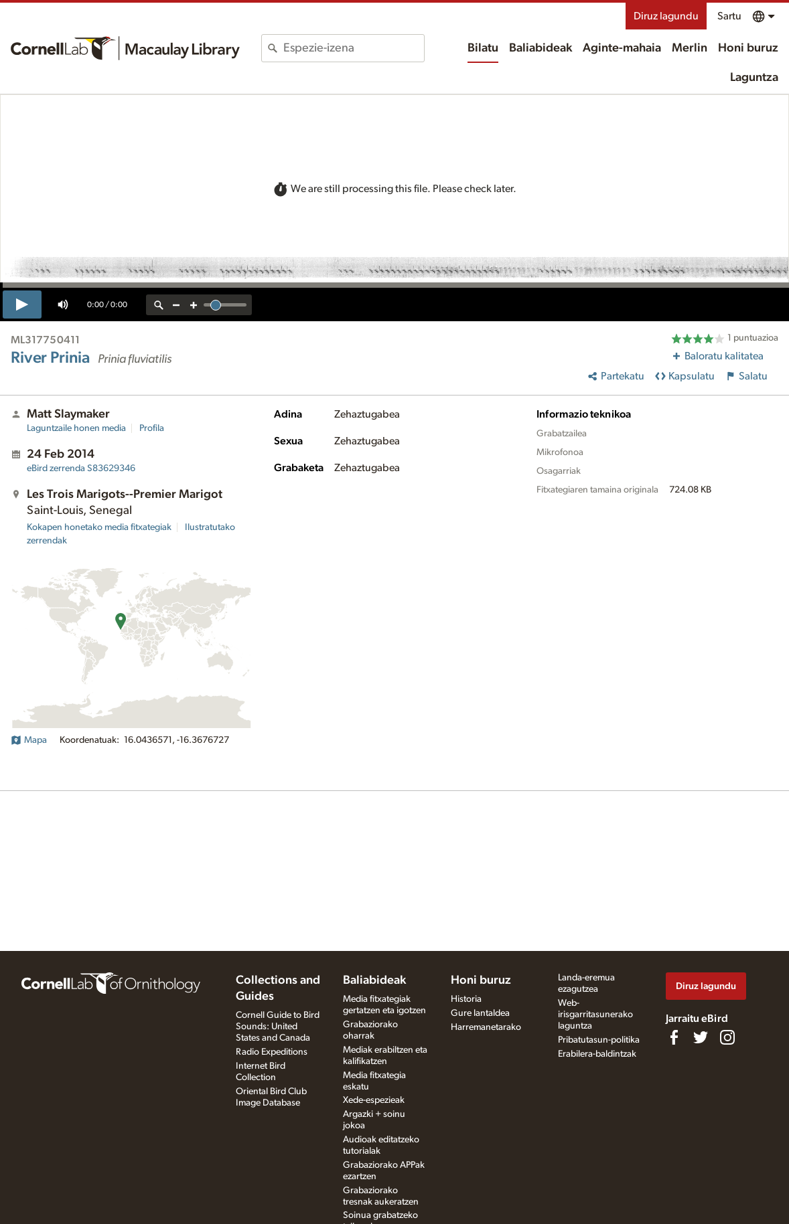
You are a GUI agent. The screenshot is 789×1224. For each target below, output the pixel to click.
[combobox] (353, 48)
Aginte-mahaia (622, 48)
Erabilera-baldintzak (597, 1054)
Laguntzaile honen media (76, 428)
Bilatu (483, 48)
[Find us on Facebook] (674, 1037)
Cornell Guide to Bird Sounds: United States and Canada (277, 1027)
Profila (151, 428)
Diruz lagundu (666, 16)
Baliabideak (540, 48)
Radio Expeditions (271, 1052)
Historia (466, 999)
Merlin (689, 48)
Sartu (729, 16)
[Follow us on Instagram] (727, 1037)
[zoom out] (176, 305)
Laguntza (754, 78)
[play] (22, 304)
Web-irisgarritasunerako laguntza (595, 1014)
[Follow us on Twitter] (701, 1037)
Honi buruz (748, 48)
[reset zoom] (158, 305)
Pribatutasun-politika (599, 1040)
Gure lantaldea (480, 1013)
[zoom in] (193, 305)
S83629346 (81, 468)
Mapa (29, 740)
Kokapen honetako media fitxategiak (99, 527)
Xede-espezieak (374, 1100)
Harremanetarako (486, 1027)
